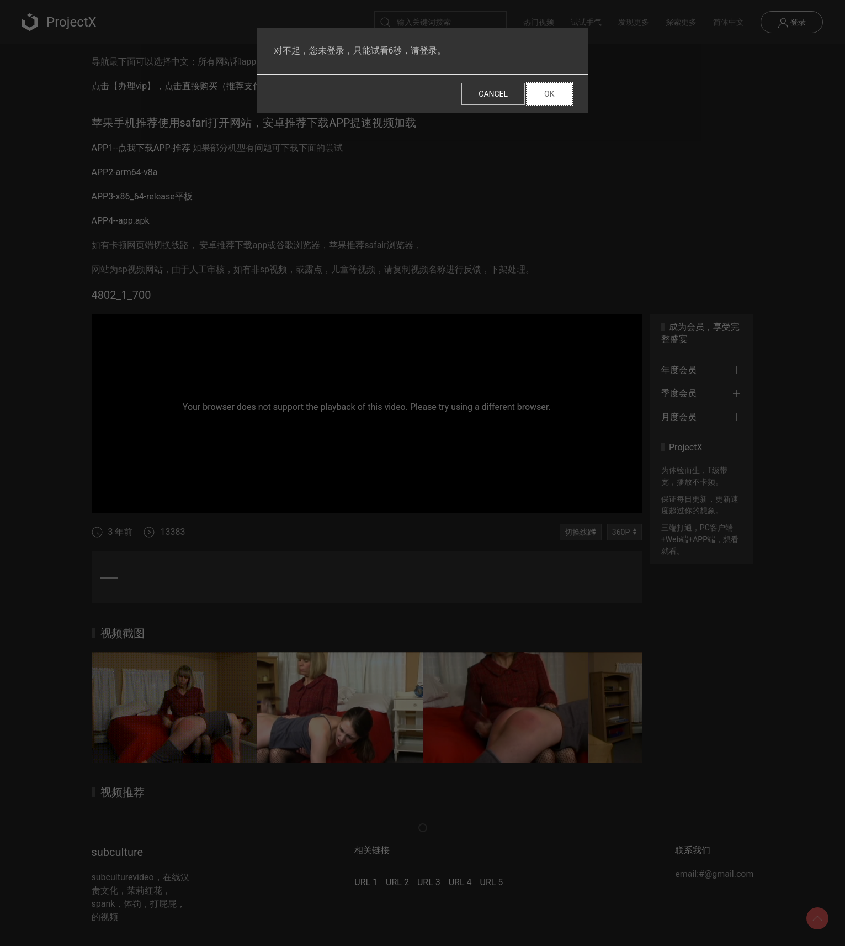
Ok (549, 94)
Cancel (493, 94)
